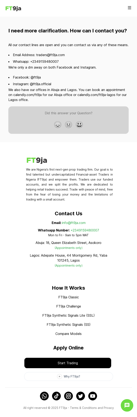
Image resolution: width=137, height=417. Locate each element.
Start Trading (68, 363)
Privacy (109, 408)
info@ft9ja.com (74, 223)
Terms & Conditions (83, 408)
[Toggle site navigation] (129, 8)
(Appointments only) (69, 248)
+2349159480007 (85, 230)
